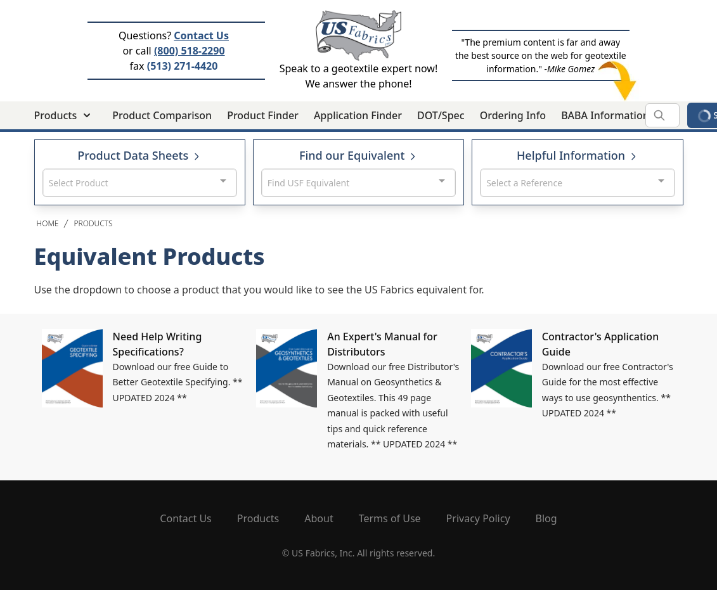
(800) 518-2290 (189, 51)
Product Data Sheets (139, 155)
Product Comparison (162, 115)
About (318, 518)
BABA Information (605, 115)
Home (48, 223)
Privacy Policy (478, 518)
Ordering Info (513, 115)
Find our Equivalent (358, 155)
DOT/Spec (441, 115)
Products (93, 223)
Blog (546, 518)
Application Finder (358, 115)
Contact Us (201, 35)
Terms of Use (390, 518)
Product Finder (263, 115)
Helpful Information (577, 155)
